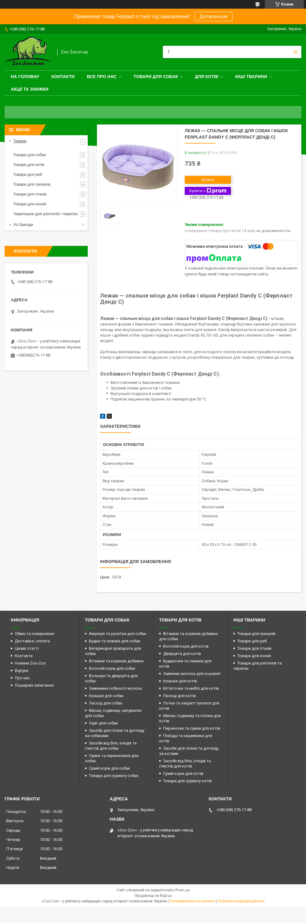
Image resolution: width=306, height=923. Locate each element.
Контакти (62, 76)
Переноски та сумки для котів (191, 728)
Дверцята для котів (182, 653)
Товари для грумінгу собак (114, 775)
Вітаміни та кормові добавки (116, 661)
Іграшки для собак (106, 695)
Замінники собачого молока (115, 688)
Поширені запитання (34, 685)
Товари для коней (29, 204)
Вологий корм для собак (112, 668)
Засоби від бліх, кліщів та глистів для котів (185, 763)
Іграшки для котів (180, 681)
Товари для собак (156, 76)
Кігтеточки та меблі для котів (191, 688)
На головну (25, 76)
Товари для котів (28, 164)
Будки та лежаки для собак (114, 641)
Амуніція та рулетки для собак (117, 633)
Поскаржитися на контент (192, 901)
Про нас (22, 678)
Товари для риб (27, 174)
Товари (19, 141)
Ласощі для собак (106, 703)
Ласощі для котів (179, 695)
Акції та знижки (29, 89)
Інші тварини (251, 76)
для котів (206, 76)
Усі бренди (23, 224)
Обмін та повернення (34, 633)
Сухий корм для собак (109, 768)
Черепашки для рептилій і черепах (45, 213)
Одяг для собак (103, 723)
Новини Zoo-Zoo (30, 663)
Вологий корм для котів (186, 646)
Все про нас (102, 76)
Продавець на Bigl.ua (153, 895)
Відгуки (21, 670)
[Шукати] (295, 52)
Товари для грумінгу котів (187, 781)
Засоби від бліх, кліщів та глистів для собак (111, 746)
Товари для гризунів (31, 184)
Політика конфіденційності (241, 901)
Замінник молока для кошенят (192, 673)
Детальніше (213, 16)
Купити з (207, 191)
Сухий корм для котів (183, 773)
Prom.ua (182, 890)
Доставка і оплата (32, 641)
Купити (207, 179)
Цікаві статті (27, 648)
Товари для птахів (29, 194)
